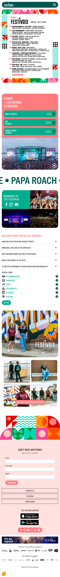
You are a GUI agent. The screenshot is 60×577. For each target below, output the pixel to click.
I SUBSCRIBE (11, 483)
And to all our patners (30, 567)
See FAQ (6, 302)
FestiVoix (30, 496)
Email (7, 458)
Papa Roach (36, 180)
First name (8, 465)
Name (7, 473)
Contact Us (30, 490)
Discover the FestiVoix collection (30, 402)
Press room (30, 501)
